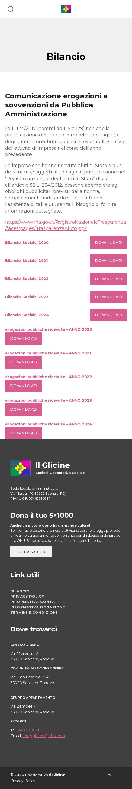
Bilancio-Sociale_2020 (27, 242)
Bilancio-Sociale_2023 (26, 297)
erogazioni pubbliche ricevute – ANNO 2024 (48, 424)
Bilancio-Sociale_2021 (26, 260)
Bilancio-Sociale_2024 (27, 315)
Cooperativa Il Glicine (45, 775)
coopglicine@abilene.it (43, 735)
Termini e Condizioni (33, 612)
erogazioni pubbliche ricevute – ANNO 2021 (48, 353)
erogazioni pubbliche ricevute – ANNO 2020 (48, 329)
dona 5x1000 (31, 551)
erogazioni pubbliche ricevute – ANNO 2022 (48, 376)
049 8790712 (29, 730)
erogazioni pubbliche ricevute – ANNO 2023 (48, 400)
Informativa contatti (36, 602)
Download (108, 242)
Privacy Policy (27, 596)
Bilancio (20, 591)
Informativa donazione (37, 607)
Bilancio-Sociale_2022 (27, 278)
